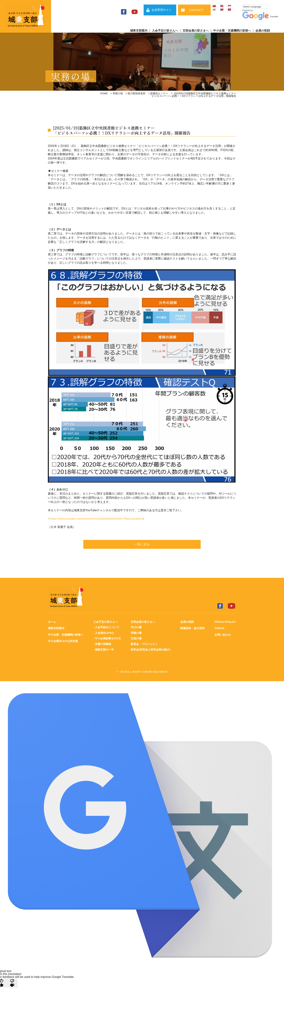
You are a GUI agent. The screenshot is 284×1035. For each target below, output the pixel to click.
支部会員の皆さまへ (196, 30)
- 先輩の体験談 (102, 643)
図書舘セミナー (159, 93)
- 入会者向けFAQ (103, 632)
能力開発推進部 (136, 93)
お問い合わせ (222, 634)
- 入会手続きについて (106, 627)
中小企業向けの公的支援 (63, 640)
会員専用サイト (161, 9)
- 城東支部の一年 (103, 649)
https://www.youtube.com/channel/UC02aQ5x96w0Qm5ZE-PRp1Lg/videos (99, 518)
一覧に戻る (142, 544)
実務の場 (118, 93)
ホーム (52, 621)
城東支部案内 (138, 30)
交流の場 (135, 638)
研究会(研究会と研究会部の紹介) (150, 649)
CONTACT (196, 10)
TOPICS (219, 628)
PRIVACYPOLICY (225, 621)
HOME (104, 93)
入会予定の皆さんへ (165, 30)
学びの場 (135, 627)
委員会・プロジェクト (144, 643)
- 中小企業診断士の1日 (107, 638)
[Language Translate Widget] (255, 7)
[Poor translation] (12, 982)
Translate (260, 16)
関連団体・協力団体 (192, 628)
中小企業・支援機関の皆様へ (232, 30)
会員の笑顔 (262, 30)
